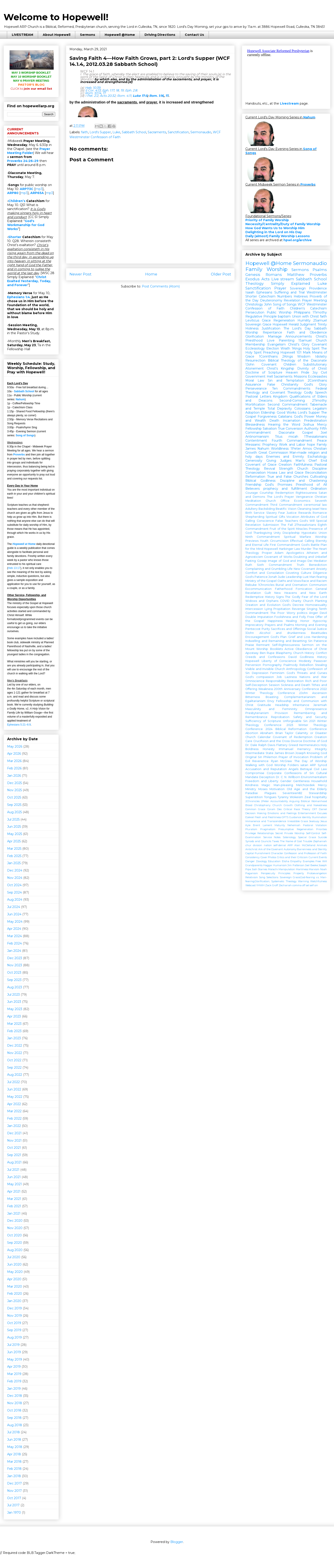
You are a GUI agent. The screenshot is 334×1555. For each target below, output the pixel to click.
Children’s (16, 201)
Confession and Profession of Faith (305, 853)
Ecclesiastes (317, 376)
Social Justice (317, 629)
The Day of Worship (310, 761)
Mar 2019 (14, 1374)
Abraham (266, 733)
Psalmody (290, 665)
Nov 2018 (14, 1403)
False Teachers (286, 520)
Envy (270, 701)
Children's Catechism (308, 308)
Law (297, 548)
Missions (300, 376)
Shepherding (254, 516)
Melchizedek (305, 785)
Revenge (298, 609)
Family (322, 445)
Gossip (262, 560)
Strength (286, 469)
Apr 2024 (14, 929)
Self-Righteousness (286, 645)
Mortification (255, 404)
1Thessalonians (315, 437)
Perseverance (256, 388)
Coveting (292, 572)
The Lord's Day (297, 328)
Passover (320, 661)
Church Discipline (312, 469)
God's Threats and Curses (307, 673)
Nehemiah (293, 825)
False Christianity (282, 384)
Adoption (252, 412)
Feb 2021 (14, 1206)
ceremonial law (315, 504)
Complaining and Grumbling (265, 568)
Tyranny (283, 797)
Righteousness (306, 492)
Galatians (285, 417)
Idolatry (321, 356)
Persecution (254, 312)
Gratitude (264, 705)
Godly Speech (315, 392)
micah (293, 437)
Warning (303, 881)
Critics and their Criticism (292, 857)
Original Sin (253, 757)
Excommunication (258, 588)
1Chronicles (266, 584)
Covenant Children (278, 364)
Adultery (251, 508)
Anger (313, 613)
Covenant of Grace (261, 465)
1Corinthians (268, 356)
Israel (316, 508)
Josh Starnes (259, 869)
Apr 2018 (14, 1454)
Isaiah (249, 292)
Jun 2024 (14, 914)
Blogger (176, 1542)
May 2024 (14, 922)
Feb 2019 (14, 1381)
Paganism (251, 873)
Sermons (87, 35)
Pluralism (251, 829)
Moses (262, 789)
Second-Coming (292, 400)
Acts (265, 279)
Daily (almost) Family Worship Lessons (277, 236)
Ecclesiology (255, 348)
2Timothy (319, 400)
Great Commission (273, 453)
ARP (290, 845)
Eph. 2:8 (131, 90)
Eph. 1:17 (108, 90)
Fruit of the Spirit (282, 528)
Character (277, 853)
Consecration (255, 473)
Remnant (263, 645)
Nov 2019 (14, 1316)
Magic (266, 785)
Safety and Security (310, 717)
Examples (308, 861)
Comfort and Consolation (264, 572)
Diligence (320, 572)
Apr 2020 (14, 1279)
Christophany (262, 805)
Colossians (302, 408)
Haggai (267, 865)
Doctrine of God (315, 741)
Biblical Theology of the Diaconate (297, 360)
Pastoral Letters (258, 396)
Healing (291, 621)
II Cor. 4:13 (93, 90)
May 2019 (14, 1359)
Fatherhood (283, 588)
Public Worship (279, 312)
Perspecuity (268, 873)
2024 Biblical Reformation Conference (296, 729)
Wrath (285, 348)
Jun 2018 (14, 1440)
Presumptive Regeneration (295, 829)
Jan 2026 (14, 776)
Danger (250, 861)
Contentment (256, 441)
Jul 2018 (13, 1432)
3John (249, 633)
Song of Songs (25, 435)
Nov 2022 (14, 1053)
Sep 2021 (14, 1155)
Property (298, 873)
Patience (320, 641)
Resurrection (255, 360)
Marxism (314, 869)
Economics (302, 500)
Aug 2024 (14, 900)
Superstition (254, 797)
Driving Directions (160, 35)
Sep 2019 (14, 1330)
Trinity (322, 324)
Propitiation (281, 609)
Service (259, 512)
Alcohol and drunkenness (282, 633)
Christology (254, 304)
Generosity (253, 461)
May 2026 (14, 746)
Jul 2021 (13, 1170)
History (322, 657)
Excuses (322, 813)
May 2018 (14, 1447)
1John (249, 364)
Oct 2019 (14, 1323)
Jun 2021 (14, 1177)
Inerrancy (304, 749)
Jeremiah (320, 705)
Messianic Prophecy (261, 445)
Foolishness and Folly (290, 617)
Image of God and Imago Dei (290, 560)
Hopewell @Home (120, 35)
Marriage (275, 336)
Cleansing (304, 508)
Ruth (248, 564)
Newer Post (80, 274)
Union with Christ (305, 316)
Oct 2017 (14, 1498)
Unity (277, 532)
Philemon (270, 757)
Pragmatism (267, 829)
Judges (285, 461)
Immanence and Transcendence (265, 821)
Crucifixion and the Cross (271, 741)
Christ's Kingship (280, 368)
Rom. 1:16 (156, 96)
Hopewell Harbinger (278, 548)
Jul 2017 (13, 1505)
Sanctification (178, 132)
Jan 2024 (14, 951)
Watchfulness (318, 881)
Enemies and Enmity (285, 457)
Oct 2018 (14, 1410)
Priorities (321, 829)
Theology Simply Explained (277, 283)
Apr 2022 (14, 1104)
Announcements (298, 336)
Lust (306, 576)
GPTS (285, 817)
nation (268, 845)
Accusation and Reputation (266, 769)
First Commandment (285, 544)
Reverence (260, 761)
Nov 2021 (14, 1140)
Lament (267, 825)
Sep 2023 (14, 980)
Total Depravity (279, 408)
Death (274, 421)
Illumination (319, 817)
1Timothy (320, 312)
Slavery (271, 512)
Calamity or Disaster (311, 733)
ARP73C (26, 189)
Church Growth (283, 805)
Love (271, 340)
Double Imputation (259, 617)
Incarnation (291, 421)
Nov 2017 (14, 1491)
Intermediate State (259, 753)
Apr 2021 (13, 1191)
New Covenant (304, 568)
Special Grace (307, 837)
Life (290, 568)
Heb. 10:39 (92, 88)
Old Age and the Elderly (307, 789)
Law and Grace (291, 473)
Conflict (321, 653)
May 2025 (14, 834)
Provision (281, 713)
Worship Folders (286, 765)
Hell (270, 376)
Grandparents (254, 865)
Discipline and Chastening (303, 481)
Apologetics (295, 552)
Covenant (319, 344)
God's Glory (315, 384)
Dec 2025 (14, 783)
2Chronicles (252, 801)
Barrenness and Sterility (312, 849)
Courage (251, 492)
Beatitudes (319, 633)
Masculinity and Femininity (271, 709)
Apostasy (252, 653)
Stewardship (318, 793)
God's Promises (278, 485)
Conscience (265, 520)
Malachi (273, 869)
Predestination (315, 421)
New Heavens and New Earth (300, 592)
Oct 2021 (14, 1148)
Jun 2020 (14, 1264)
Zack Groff (271, 885)
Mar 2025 (14, 849)
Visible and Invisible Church (265, 669)
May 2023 (14, 1009)
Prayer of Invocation (294, 757)
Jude (281, 576)
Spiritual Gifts (275, 516)
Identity (306, 817)
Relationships (265, 833)
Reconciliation (316, 473)
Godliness (307, 657)
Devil (323, 613)
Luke (116, 132)
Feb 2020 (14, 1294)
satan (304, 765)
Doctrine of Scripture (263, 372)
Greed (293, 745)
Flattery (281, 745)
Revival (269, 469)
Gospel (307, 433)
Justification (271, 328)
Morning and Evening (311, 625)
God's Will (307, 520)
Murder (306, 548)
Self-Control (313, 833)
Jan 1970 (14, 1513)
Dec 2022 (14, 1045)
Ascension (319, 693)
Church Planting (315, 601)
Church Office (277, 500)
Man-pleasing (283, 785)
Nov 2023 (14, 965)
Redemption (284, 492)
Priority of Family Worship (267, 220)
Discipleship (291, 532)
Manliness (302, 869)
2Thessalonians (305, 524)
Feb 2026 (14, 768)
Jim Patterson (295, 865)
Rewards (304, 512)
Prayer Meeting (314, 300)
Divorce (296, 741)
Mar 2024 (14, 936)
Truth (300, 564)
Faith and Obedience (307, 332)
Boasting (272, 697)
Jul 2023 (13, 995)
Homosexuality (316, 605)
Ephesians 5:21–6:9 (19, 724)
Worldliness (280, 449)
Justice (292, 512)
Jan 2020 (14, 1301)
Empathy (295, 861)
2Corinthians (317, 380)
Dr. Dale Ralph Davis (260, 745)
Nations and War (313, 677)
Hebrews (301, 296)
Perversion (253, 665)
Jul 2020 (13, 1257)
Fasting (250, 560)
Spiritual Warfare (297, 536)
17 (104, 93)
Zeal (307, 797)
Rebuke (251, 584)
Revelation (292, 300)
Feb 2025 (14, 856)
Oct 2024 (14, 885)
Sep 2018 (14, 1418)
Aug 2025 (14, 812)
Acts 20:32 (108, 96)
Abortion (251, 733)
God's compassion (259, 677)
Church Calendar (258, 737)
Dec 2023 (14, 958)
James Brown (284, 753)
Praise (249, 645)
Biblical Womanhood (314, 801)
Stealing (321, 665)
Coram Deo (274, 809)
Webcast (250, 885)
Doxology (261, 861)
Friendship (253, 485)
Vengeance (304, 496)
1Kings (297, 348)
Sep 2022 (14, 1068)
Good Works (286, 412)
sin (316, 885)
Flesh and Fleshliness (268, 817)
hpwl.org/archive (297, 240)
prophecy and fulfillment (285, 489)
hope (311, 445)
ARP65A (37, 193)
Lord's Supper (100, 132)
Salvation (270, 429)
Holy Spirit (311, 348)
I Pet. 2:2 (91, 96)
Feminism (277, 673)
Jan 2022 (14, 1126)
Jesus (323, 821)
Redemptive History (260, 597)
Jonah (272, 576)
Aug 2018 (14, 1425)
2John (303, 693)
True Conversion (290, 429)
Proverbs (19, 454)
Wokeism (296, 797)
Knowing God (317, 753)
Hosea (272, 473)
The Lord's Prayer (280, 496)
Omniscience (255, 681)
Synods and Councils (258, 841)
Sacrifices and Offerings (288, 629)
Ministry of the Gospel (261, 580)
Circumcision (279, 540)
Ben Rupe (267, 653)
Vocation (292, 516)
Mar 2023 (14, 1024)
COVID (284, 601)
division (257, 845)
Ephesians (264, 292)
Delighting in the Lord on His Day (273, 232)
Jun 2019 (14, 1352)
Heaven (292, 372)
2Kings (287, 356)
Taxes (275, 841)
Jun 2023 (14, 1002)
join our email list (31, 88)
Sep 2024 (14, 892)
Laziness (291, 677)
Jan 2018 (14, 1476)
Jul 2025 (13, 819)
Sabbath (320, 328)
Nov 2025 (14, 790)
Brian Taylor (284, 733)
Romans (274, 274)
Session (274, 685)
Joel (324, 433)
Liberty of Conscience (279, 661)
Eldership (268, 412)
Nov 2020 (14, 1228)
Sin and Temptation (286, 380)
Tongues (270, 797)
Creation (285, 465)
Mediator (320, 560)
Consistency (252, 857)
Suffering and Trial (289, 292)
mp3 (39, 189)
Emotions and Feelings (282, 813)
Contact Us (194, 35)
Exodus (252, 279)
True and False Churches (287, 477)
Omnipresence (316, 709)
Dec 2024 (14, 870)
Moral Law (254, 380)
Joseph (300, 753)
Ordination (319, 489)
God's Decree (292, 605)
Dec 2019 (14, 1308)
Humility (304, 320)
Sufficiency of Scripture (263, 721)
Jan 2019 (14, 1389)
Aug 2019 (14, 1337)
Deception (267, 777)
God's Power (304, 417)
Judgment (308, 324)
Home (151, 274)
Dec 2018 (14, 1396)
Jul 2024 (13, 907)
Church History (304, 653)
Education (274, 861)
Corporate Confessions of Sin (290, 773)
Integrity (321, 749)
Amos (307, 449)
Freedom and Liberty (261, 781)
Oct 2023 (14, 973)
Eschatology (317, 457)
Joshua (308, 425)
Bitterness (252, 697)
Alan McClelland (304, 845)
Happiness (275, 621)
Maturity (280, 825)
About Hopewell (56, 35)
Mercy (322, 425)
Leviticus (252, 320)
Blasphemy (284, 653)
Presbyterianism (257, 713)
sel (307, 885)
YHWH (260, 885)
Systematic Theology (284, 881)
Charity (296, 601)
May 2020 (15, 1272)
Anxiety (321, 568)
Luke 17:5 (140, 96)
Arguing (294, 801)
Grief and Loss (299, 637)
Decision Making (255, 813)
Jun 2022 (14, 1089)
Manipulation (287, 869)
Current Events (318, 857)
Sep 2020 (14, 1243)
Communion (318, 584)
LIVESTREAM (22, 35)
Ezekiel (249, 817)
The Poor (277, 613)
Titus (278, 437)
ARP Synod (318, 765)
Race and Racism (314, 580)
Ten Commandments (291, 388)
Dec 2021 (14, 1133)
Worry (291, 613)
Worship (251, 332)
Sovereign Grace (258, 324)
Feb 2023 (14, 1031)
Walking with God (259, 765)
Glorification (254, 336)
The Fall (287, 524)
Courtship (266, 492)
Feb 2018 (14, 1469)
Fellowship (253, 429)
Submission (271, 524)
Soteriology (289, 837)
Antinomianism (257, 437)
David (292, 657)
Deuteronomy (271, 300)
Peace (322, 441)
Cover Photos (268, 857)
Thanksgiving (262, 532)
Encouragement (257, 637)
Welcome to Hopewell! (56, 17)
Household (319, 781)
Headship (282, 705)
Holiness (252, 328)
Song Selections (268, 877)
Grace (266, 320)
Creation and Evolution (263, 605)
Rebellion (306, 665)
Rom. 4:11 (124, 96)
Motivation (277, 789)
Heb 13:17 (14, 568)
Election (272, 348)
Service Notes (272, 837)
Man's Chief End (311, 461)
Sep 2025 (14, 805)
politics (302, 613)
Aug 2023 (14, 987)
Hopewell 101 (290, 352)
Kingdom (280, 396)
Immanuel (286, 749)
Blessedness (255, 425)
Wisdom (303, 356)
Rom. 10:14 (93, 93)
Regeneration (284, 320)
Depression (260, 673)
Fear (281, 512)
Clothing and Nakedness (311, 805)
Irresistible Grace (297, 821)
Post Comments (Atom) (161, 286)
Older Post (221, 274)
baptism (284, 316)
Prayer (280, 288)
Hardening (319, 637)
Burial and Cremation (292, 584)
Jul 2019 (13, 1345)
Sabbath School (134, 132)
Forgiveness (267, 417)
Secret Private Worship (290, 833)
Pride (305, 372)
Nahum (20, 399)
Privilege (250, 833)
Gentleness (301, 781)
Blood (248, 805)
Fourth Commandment (292, 441)
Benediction (318, 564)
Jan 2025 (14, 863)
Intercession (254, 609)
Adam (279, 552)
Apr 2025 (14, 841)
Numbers (284, 296)
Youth (264, 540)
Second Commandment (287, 404)
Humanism (280, 865)
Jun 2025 (14, 827)
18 (117, 90)
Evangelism (276, 344)
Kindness (251, 785)
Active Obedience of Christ (306, 649)
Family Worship (266, 269)
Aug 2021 (14, 1162)
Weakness (265, 689)
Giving (271, 461)
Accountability (279, 801)
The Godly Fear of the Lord (306, 597)
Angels (293, 769)
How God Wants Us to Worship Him (275, 228)
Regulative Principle (261, 316)
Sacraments (157, 132)
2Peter (265, 801)
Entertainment (307, 813)
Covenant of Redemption (292, 737)
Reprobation (280, 717)
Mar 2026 (14, 761)
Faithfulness (303, 465)
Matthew (295, 274)
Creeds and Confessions (265, 657)
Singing (312, 609)
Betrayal (306, 769)
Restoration (295, 681)
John (268, 304)
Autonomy (290, 849)
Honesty (269, 749)
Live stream (282, 279)
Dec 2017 (14, 1483)
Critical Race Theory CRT (300, 809)
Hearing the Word (284, 425)
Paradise (251, 793)
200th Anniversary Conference (296, 689)
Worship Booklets (269, 649)
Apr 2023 (14, 1016)
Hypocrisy (320, 621)
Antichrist (251, 849)
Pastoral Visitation (315, 825)
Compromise (254, 773)
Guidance (295, 817)
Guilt (268, 592)
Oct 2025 (14, 797)
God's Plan (279, 637)
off (303, 885)
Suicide (322, 837)
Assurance (253, 384)
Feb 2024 (14, 943)
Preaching (271, 352)
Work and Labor (292, 445)
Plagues (270, 793)
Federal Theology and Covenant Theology (286, 390)
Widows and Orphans (261, 601)
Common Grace (255, 809)
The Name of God (291, 841)
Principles (284, 873)
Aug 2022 (14, 1075)
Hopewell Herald (286, 324)
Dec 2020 (14, 1221)
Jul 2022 (13, 1082)
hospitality (319, 797)
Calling (250, 520)
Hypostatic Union (314, 532)
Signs (280, 597)
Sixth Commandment (274, 564)
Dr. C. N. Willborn (288, 777)
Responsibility (276, 681)
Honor (304, 621)
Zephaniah (320, 841)
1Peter (296, 449)
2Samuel (320, 320)
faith (84, 132)
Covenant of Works (278, 556)
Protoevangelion (317, 873)
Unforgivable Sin (295, 721)
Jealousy (314, 821)
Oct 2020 (14, 1235)
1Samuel (305, 340)
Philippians (302, 312)
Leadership (294, 576)
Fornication (304, 588)
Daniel (323, 809)
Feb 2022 (14, 1118)
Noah (323, 869)
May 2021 (14, 1184)
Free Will (321, 861)
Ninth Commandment (262, 536)
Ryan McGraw (281, 761)
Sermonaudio (200, 132)
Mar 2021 (14, 1199)
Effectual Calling (302, 540)
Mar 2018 (14, 1462)
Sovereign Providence (308, 288)
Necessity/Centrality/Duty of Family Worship (282, 224)
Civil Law (320, 769)
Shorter (14, 237)
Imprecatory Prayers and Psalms (269, 625)
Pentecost (253, 629)
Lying (268, 609)
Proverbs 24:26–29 (23, 161)
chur (248, 845)
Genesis (252, 274)
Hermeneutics (309, 745)
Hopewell (252, 661)
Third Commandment (286, 504)
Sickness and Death (295, 685)
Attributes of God (314, 516)
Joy (315, 372)
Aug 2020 (14, 1250)
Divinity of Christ (312, 368)
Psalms (320, 269)
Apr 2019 (14, 1367)
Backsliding (267, 508)
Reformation (255, 477)
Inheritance (301, 705)
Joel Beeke (311, 865)
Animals (322, 845)
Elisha (285, 861)
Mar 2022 (14, 1111)
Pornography (272, 665)
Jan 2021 (13, 1213)
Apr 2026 (14, 754)
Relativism (251, 877)
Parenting (286, 340)
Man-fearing (318, 576)
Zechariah (285, 885)
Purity (266, 629)
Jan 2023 (14, 1038)
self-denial (279, 845)
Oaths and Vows (289, 580)
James (250, 449)
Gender (285, 781)
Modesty (305, 661)
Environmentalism (314, 777)
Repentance (272, 332)
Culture (306, 572)
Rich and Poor (316, 681)
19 (122, 90)
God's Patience (256, 576)
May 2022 (14, 1097)
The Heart (320, 548)
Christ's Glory (299, 344)
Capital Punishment (257, 853)
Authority (311, 429)
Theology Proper (258, 552)
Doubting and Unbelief (310, 556)
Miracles (302, 528)
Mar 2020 (14, 1286)
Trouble (307, 841)
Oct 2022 (14, 1060)
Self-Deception (256, 685)
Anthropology (296, 669)
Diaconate (287, 433)
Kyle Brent (252, 825)
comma (296, 885)
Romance (320, 512)
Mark (307, 352)
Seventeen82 (292, 793)
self (312, 885)
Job (279, 677)
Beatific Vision (286, 508)
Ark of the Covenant (270, 849)
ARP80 (12, 193)
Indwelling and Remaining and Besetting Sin (278, 641)
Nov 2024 (14, 878)
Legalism (320, 408)
